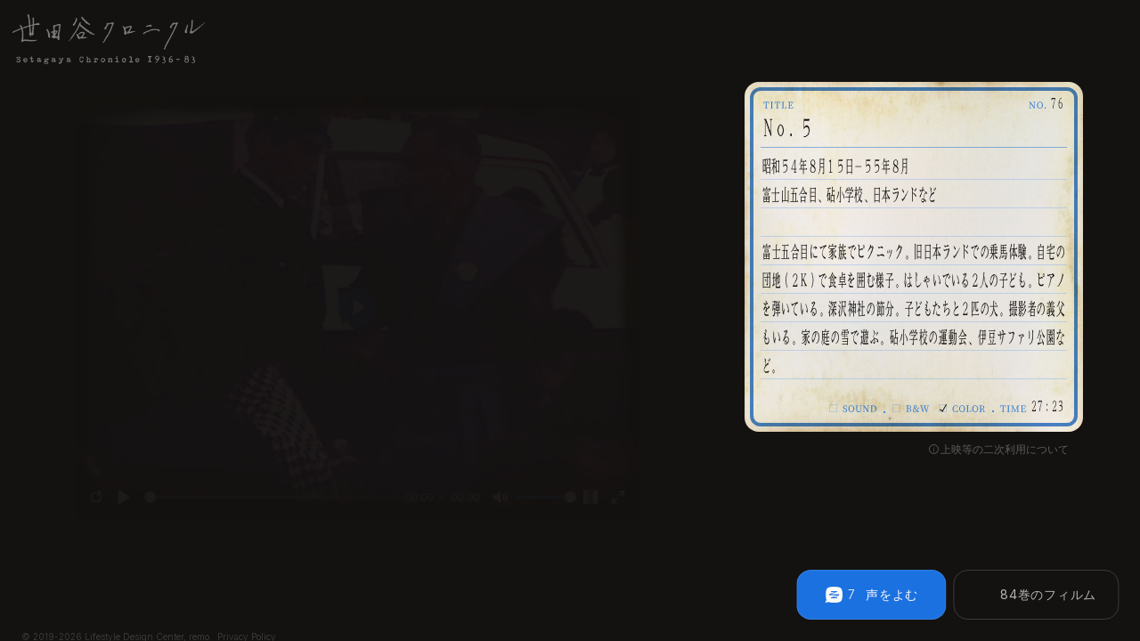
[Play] (99, 517)
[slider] (262, 517)
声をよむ (892, 594)
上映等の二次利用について (1004, 449)
